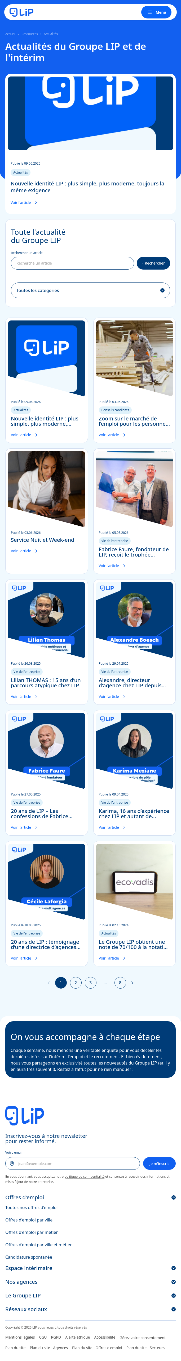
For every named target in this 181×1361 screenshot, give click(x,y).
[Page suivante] (132, 983)
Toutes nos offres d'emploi (31, 1207)
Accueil (10, 34)
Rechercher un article (27, 253)
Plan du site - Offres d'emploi (97, 1347)
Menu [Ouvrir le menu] (156, 12)
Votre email (13, 1152)
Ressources (29, 34)
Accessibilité (104, 1337)
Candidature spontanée (28, 1257)
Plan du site (15, 1347)
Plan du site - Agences (49, 1347)
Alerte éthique (77, 1337)
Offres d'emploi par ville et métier (38, 1245)
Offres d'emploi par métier (31, 1232)
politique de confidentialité (84, 1176)
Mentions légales (20, 1337)
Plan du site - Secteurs (145, 1347)
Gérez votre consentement (143, 1337)
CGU (43, 1337)
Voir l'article (25, 202)
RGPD (56, 1337)
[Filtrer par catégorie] (90, 290)
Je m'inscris (159, 1163)
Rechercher (153, 263)
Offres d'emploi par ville (28, 1220)
